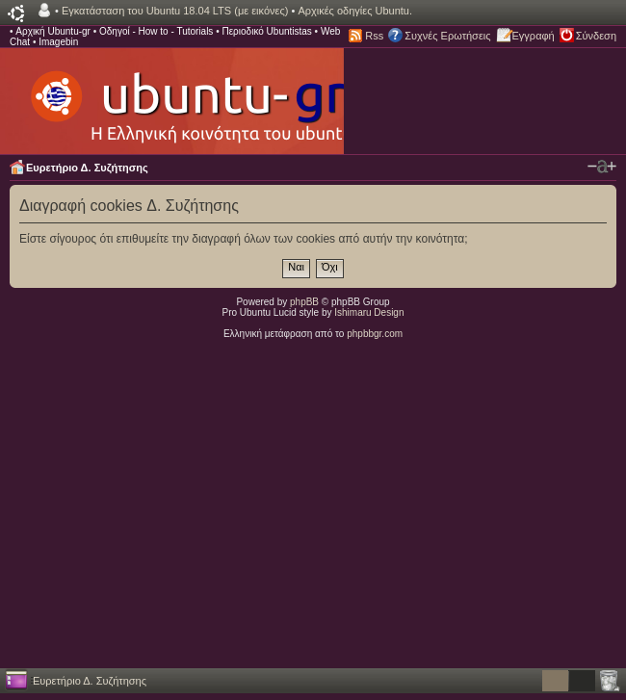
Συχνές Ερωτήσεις (447, 35)
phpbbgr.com (375, 333)
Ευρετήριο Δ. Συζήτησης (87, 167)
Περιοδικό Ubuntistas (266, 31)
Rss (374, 35)
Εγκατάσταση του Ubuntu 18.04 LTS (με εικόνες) (175, 10)
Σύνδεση (596, 35)
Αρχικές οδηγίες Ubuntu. (355, 10)
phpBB (304, 302)
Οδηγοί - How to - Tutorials (156, 31)
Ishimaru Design (369, 312)
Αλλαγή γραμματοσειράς (601, 166)
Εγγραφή (533, 35)
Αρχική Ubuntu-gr (53, 31)
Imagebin (58, 42)
